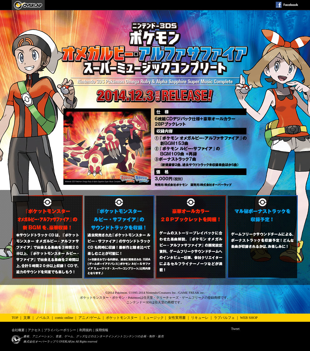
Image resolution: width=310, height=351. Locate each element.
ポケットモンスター (121, 318)
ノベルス (43, 318)
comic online (64, 318)
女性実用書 (177, 318)
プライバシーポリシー (60, 330)
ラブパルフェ (224, 318)
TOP (15, 318)
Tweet (235, 329)
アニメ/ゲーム (89, 318)
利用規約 (85, 330)
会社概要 (18, 330)
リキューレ (200, 318)
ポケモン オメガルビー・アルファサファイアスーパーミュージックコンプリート (28, 5)
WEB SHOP (249, 318)
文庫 (26, 318)
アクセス (34, 330)
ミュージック (153, 318)
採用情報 (101, 330)
